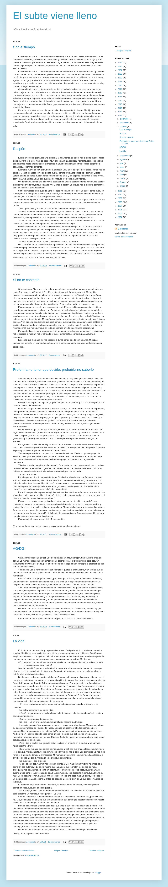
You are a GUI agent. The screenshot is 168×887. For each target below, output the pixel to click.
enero (123, 186)
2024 (120, 70)
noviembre (125, 123)
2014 (120, 108)
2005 (120, 213)
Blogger (98, 873)
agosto (123, 159)
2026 (120, 62)
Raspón (19, 149)
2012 (120, 116)
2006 (120, 210)
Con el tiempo (24, 47)
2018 (120, 93)
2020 (120, 85)
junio (122, 167)
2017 (120, 97)
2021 (120, 81)
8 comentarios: (55, 355)
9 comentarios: (55, 134)
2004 (120, 217)
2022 (120, 78)
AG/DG (18, 549)
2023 (120, 74)
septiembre (125, 156)
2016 (120, 100)
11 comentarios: (55, 266)
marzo (123, 178)
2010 (120, 194)
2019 (120, 89)
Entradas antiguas (96, 851)
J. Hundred (123, 229)
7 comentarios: (55, 627)
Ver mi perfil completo (124, 237)
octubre (123, 126)
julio (122, 163)
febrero (123, 182)
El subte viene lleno (55, 15)
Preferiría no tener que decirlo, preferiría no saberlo (53, 369)
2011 (120, 191)
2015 (120, 104)
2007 (120, 206)
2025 (120, 66)
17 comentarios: (55, 534)
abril (122, 175)
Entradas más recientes (24, 851)
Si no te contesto (26, 280)
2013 (120, 112)
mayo (122, 171)
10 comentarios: (54, 842)
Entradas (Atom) (32, 855)
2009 (120, 198)
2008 (120, 202)
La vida (18, 641)
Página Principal (61, 851)
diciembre (124, 119)
